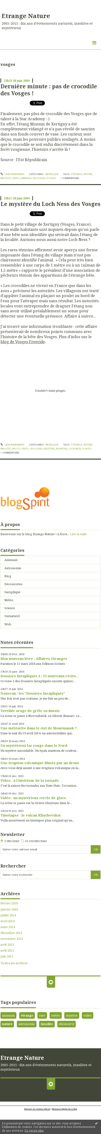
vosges (51, 178)
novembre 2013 (11, 939)
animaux (26, 178)
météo (55, 1015)
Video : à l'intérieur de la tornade (29, 780)
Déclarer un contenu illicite (37, 1109)
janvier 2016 (9, 909)
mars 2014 (7, 927)
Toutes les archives (14, 963)
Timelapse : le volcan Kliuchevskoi (30, 815)
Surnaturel (12, 616)
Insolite (47, 1024)
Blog (7, 576)
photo (16, 448)
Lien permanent (12, 174)
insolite (5, 178)
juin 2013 (6, 956)
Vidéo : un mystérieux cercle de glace (33, 797)
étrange (76, 174)
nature (88, 174)
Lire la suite (78, 534)
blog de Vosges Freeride (22, 341)
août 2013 (7, 945)
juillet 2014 (8, 915)
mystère (49, 448)
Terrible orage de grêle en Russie (30, 710)
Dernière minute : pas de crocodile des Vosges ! (48, 89)
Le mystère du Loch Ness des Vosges (50, 204)
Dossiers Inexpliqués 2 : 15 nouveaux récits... (39, 675)
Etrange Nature (26, 16)
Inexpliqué (52, 174)
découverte (66, 1024)
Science (9, 608)
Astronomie (12, 568)
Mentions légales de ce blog (64, 1109)
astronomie (26, 1024)
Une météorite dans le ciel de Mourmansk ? (38, 728)
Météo (8, 600)
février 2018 (9, 903)
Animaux (11, 560)
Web (7, 624)
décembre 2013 (11, 933)
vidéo (15, 178)
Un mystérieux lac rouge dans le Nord (33, 745)
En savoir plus (34, 1131)
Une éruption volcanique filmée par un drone (39, 762)
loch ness (75, 448)
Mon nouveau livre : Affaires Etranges (33, 658)
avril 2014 (7, 921)
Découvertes (13, 584)
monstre (61, 448)
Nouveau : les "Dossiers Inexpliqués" (32, 693)
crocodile (39, 178)
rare (42, 1015)
